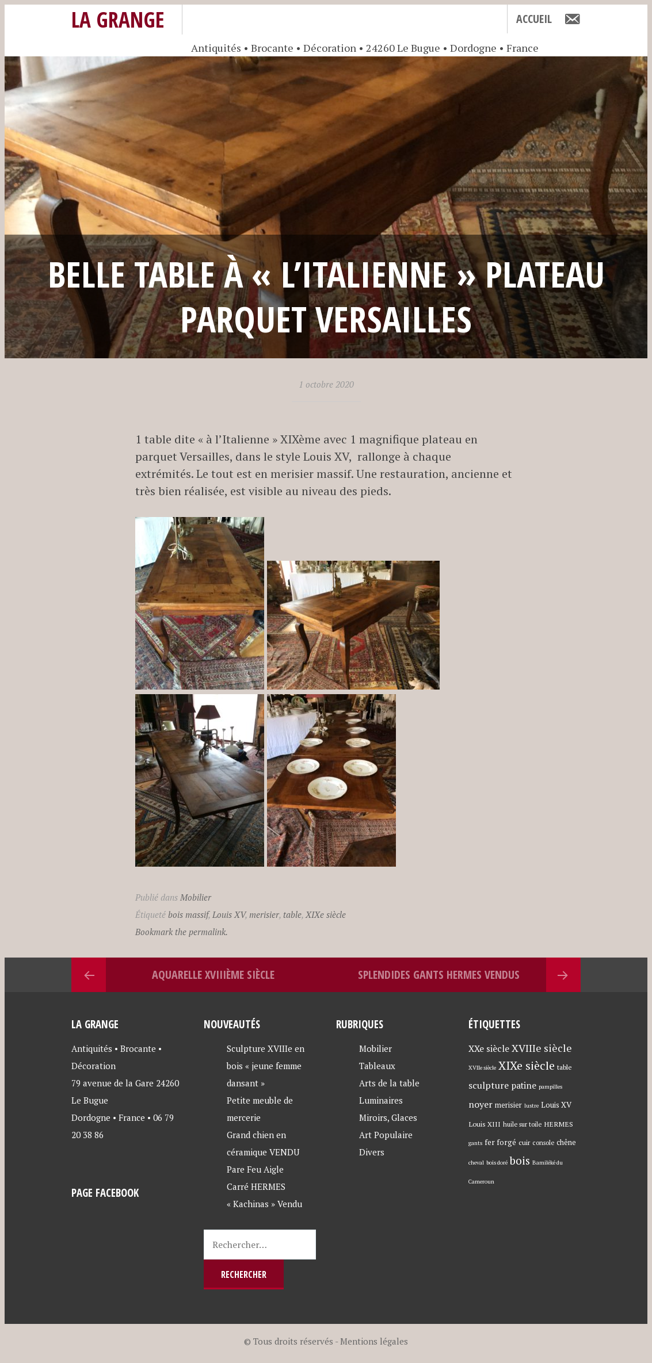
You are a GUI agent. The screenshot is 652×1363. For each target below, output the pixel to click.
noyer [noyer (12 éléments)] (480, 1104)
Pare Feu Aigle (255, 1169)
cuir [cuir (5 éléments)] (524, 1142)
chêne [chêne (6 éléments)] (566, 1142)
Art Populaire (386, 1134)
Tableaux (377, 1065)
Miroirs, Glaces (388, 1117)
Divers (371, 1152)
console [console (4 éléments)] (543, 1142)
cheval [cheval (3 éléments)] (476, 1162)
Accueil (534, 18)
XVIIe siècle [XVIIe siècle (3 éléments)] (482, 1067)
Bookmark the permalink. (181, 931)
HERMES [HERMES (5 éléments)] (558, 1123)
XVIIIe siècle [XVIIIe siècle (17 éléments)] (542, 1048)
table (292, 914)
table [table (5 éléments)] (564, 1066)
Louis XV (228, 914)
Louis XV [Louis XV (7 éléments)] (556, 1105)
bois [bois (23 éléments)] (520, 1160)
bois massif (188, 914)
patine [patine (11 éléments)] (523, 1085)
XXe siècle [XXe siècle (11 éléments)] (488, 1048)
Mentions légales (374, 1341)
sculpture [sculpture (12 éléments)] (488, 1085)
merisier (264, 914)
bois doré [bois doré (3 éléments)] (497, 1162)
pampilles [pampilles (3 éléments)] (550, 1086)
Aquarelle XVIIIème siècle (213, 974)
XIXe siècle (326, 914)
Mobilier (195, 897)
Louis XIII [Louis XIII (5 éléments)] (484, 1123)
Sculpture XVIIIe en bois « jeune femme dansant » (265, 1066)
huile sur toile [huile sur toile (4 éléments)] (522, 1124)
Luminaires (381, 1100)
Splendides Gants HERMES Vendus (439, 974)
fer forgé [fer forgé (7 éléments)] (500, 1142)
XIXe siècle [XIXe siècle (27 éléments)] (526, 1065)
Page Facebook (105, 1192)
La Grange (118, 19)
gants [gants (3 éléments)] (475, 1143)
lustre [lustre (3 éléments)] (531, 1105)
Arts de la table (389, 1083)
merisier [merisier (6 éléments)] (508, 1105)
